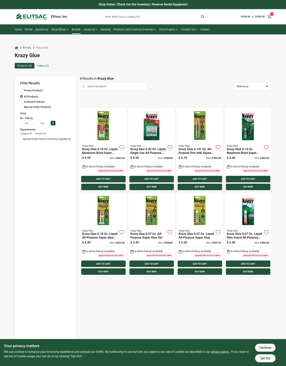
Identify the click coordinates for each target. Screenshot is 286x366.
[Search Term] (154, 16)
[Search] (203, 16)
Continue (265, 347)
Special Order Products (37, 107)
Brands (76, 29)
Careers (204, 29)
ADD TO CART (103, 179)
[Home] (16, 48)
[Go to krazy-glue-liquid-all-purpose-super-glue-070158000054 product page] (199, 234)
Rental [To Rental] (28, 29)
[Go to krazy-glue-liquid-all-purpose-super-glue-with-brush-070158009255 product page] (103, 234)
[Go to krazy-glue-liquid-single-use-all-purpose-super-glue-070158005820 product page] (151, 149)
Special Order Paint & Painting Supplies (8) (47, 139)
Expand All (40, 133)
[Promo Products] (21, 90)
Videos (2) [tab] (43, 65)
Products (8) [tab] (24, 65)
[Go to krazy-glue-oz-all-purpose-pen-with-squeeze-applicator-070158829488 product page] (199, 149)
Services (105, 29)
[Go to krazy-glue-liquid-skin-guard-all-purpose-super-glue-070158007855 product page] (248, 234)
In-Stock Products (34, 102)
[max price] (42, 123)
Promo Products (33, 90)
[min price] (26, 123)
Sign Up (260, 16)
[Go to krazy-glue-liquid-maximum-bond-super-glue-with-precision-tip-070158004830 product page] (103, 149)
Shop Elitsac (59, 29)
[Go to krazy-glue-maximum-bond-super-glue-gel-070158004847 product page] (248, 149)
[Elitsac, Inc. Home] (31, 17)
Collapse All (26, 133)
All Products (31, 97)
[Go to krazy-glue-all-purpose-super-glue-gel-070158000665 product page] (151, 234)
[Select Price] (53, 123)
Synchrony (42, 29)
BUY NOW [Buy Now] (103, 187)
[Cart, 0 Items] (269, 17)
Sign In (245, 16)
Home (18, 29)
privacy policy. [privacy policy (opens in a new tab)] (220, 352)
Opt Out (265, 358)
